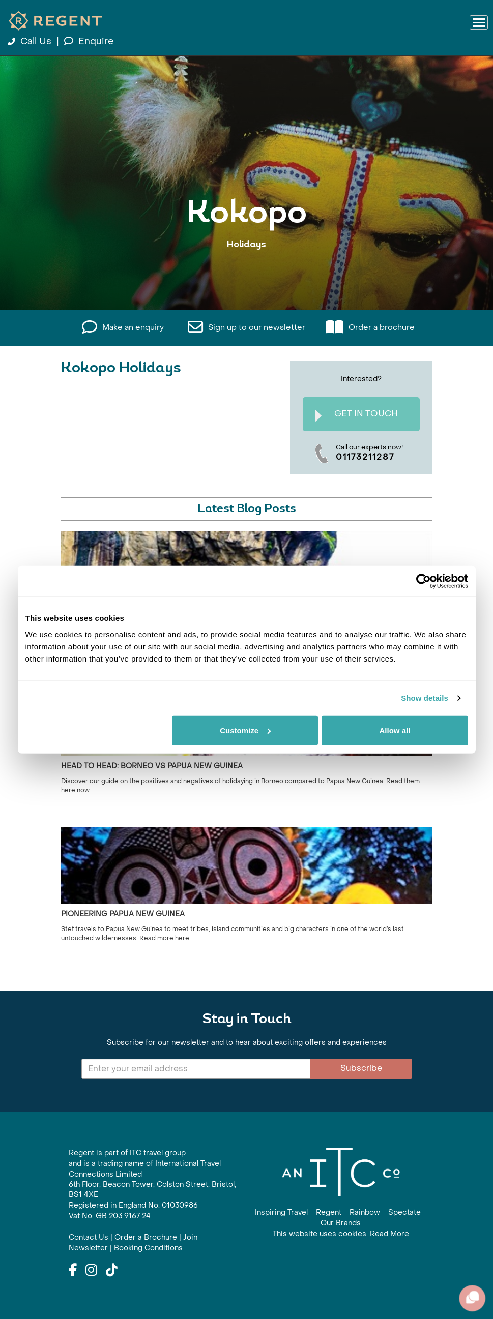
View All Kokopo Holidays (246, 276)
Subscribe (361, 1068)
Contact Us (88, 1237)
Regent (328, 1212)
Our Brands (341, 1223)
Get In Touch (356, 415)
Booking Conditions (148, 1248)
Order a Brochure (145, 1237)
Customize (245, 730)
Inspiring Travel (281, 1212)
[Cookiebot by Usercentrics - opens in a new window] (423, 581)
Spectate (404, 1212)
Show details (424, 698)
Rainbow (365, 1212)
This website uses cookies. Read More (341, 1234)
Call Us (31, 41)
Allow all (395, 730)
